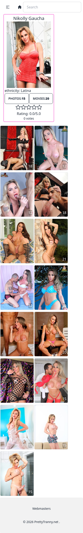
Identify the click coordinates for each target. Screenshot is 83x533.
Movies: (41, 98)
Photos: (16, 98)
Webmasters (41, 508)
